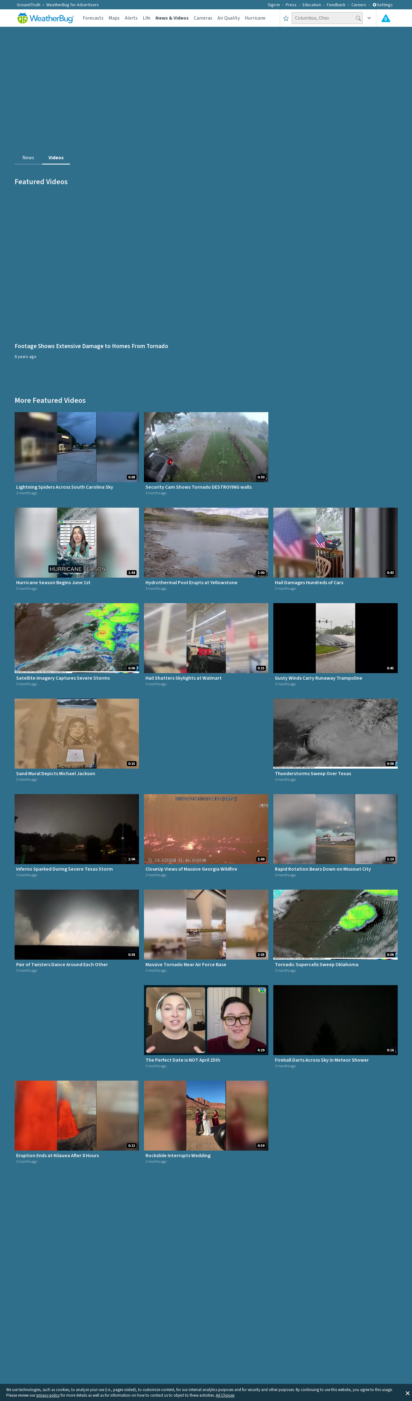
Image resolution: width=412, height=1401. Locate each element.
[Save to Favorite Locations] (286, 18)
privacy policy (48, 1395)
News (28, 157)
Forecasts (93, 18)
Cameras (203, 18)
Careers (358, 5)
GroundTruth (28, 5)
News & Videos (172, 18)
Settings (382, 5)
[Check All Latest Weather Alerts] (386, 18)
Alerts (131, 18)
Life (146, 18)
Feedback (336, 5)
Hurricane (255, 18)
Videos (56, 157)
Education (312, 5)
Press (291, 5)
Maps (114, 18)
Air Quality (228, 18)
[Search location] (327, 18)
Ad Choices (225, 1395)
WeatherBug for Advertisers (72, 5)
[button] (408, 1392)
